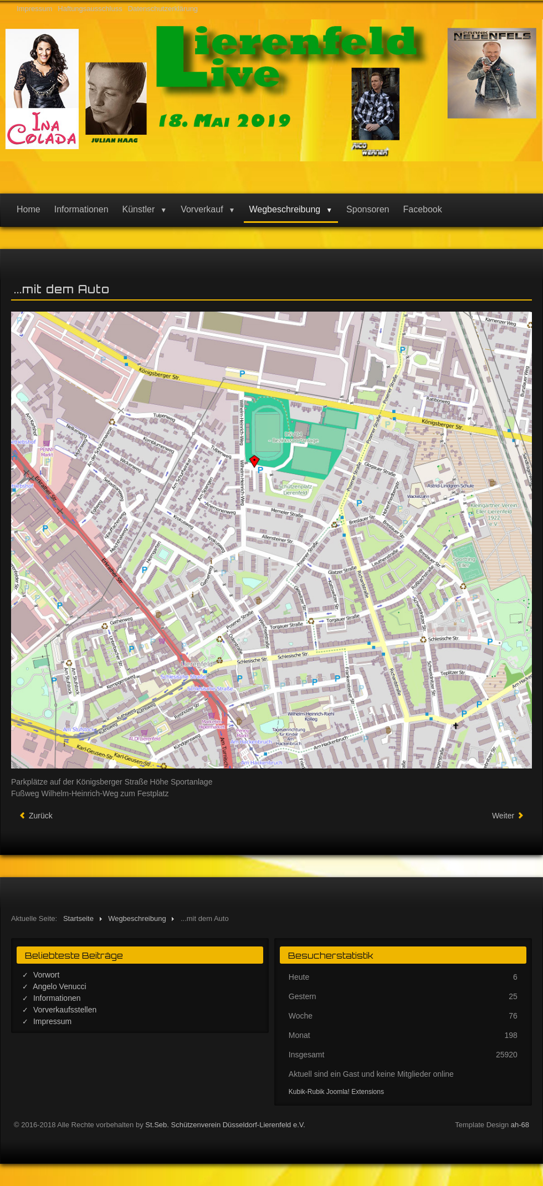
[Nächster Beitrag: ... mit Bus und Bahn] (508, 815)
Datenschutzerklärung (163, 8)
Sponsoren (367, 209)
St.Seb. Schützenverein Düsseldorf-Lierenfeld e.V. (225, 1125)
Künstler (138, 209)
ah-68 (520, 1125)
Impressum (34, 8)
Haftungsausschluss (90, 8)
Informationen (81, 209)
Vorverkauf (202, 209)
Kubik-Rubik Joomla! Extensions (336, 1092)
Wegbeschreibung (285, 209)
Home (28, 209)
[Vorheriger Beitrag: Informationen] (35, 815)
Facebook (422, 209)
